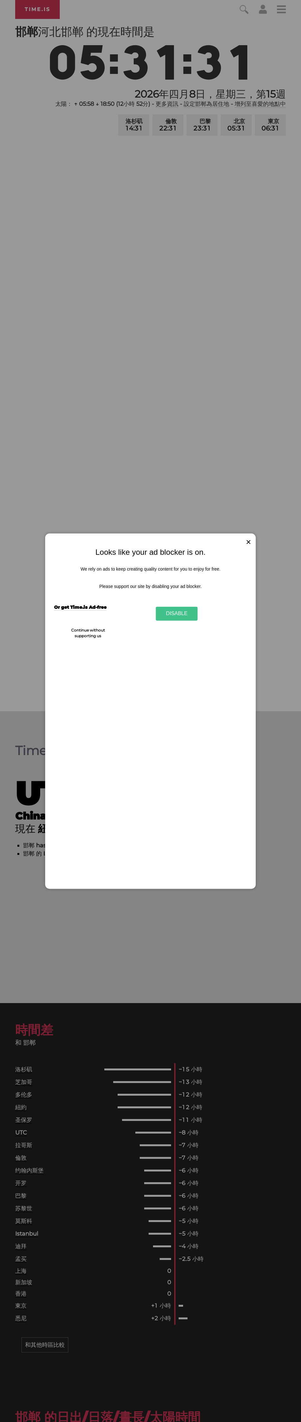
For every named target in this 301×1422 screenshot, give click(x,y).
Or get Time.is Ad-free (80, 607)
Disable (176, 613)
